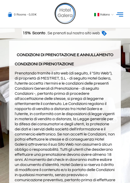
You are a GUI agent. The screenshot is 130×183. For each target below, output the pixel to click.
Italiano (104, 14)
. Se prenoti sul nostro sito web (65, 33)
